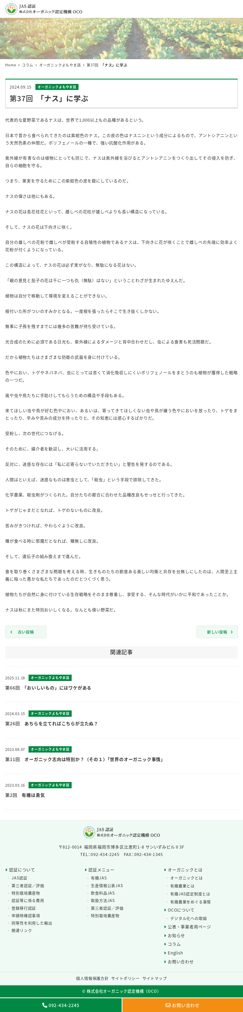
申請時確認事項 (26, 915)
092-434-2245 (64, 1005)
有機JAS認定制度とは (190, 893)
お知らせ (176, 935)
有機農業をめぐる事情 (190, 901)
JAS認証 (19, 877)
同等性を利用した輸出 (32, 923)
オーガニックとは (185, 869)
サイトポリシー (125, 978)
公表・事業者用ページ (189, 926)
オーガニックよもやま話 (57, 86)
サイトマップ (155, 978)
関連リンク (22, 930)
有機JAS (99, 877)
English (175, 953)
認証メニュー (101, 869)
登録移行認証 (24, 908)
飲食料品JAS (103, 893)
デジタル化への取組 (188, 918)
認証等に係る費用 (28, 900)
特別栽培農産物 (26, 893)
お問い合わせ (181, 961)
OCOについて (181, 910)
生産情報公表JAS (107, 885)
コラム (174, 944)
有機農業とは (182, 885)
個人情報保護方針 (92, 978)
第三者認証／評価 (28, 885)
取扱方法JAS (103, 900)
